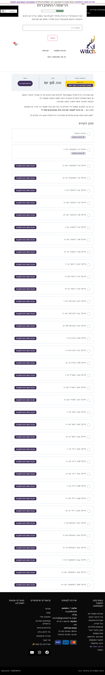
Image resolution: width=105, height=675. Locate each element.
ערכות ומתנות (60, 50)
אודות (47, 608)
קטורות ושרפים (59, 44)
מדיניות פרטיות (43, 627)
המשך (52, 102)
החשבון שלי (25, 11)
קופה (48, 612)
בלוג (35, 11)
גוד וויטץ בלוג (44, 631)
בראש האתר (97, 646)
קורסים (45, 50)
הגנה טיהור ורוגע (58, 31)
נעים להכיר (43, 11)
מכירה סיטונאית (43, 635)
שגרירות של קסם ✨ (41, 644)
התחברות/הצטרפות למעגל (22, 1)
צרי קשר (46, 640)
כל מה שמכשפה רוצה (56, 56)
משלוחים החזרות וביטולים (43, 622)
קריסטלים (61, 37)
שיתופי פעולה (56, 11)
